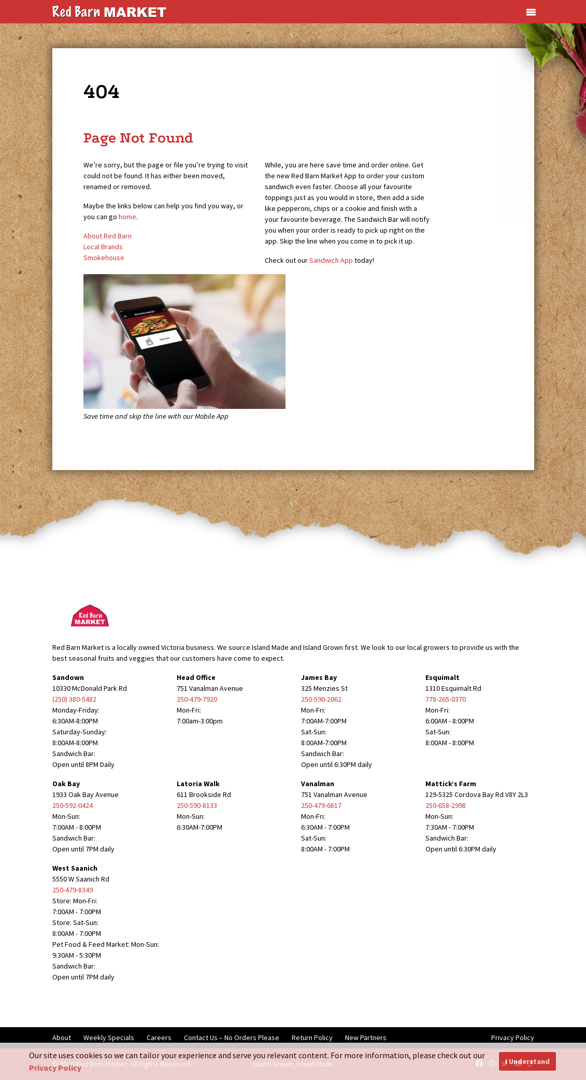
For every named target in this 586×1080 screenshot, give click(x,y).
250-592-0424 (72, 805)
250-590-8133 (197, 805)
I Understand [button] (527, 1061)
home (127, 216)
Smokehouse (103, 257)
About (61, 1037)
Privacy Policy (512, 1037)
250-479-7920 (197, 699)
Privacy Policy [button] (55, 1067)
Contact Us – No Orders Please (231, 1037)
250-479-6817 (321, 805)
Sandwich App (331, 260)
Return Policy (312, 1037)
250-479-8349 (72, 889)
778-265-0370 (445, 699)
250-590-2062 (321, 699)
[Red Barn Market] (109, 11)
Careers (159, 1037)
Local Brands (103, 246)
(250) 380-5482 (74, 699)
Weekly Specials (108, 1037)
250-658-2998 (445, 805)
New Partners (366, 1037)
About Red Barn (107, 235)
